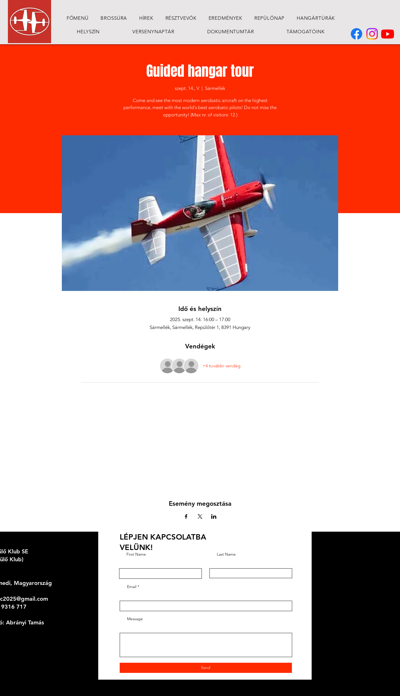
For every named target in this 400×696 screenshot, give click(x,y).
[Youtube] (387, 33)
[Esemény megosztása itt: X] (200, 516)
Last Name (226, 554)
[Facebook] (356, 33)
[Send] (206, 668)
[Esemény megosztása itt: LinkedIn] (214, 516)
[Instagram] (372, 33)
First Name (136, 554)
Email (131, 587)
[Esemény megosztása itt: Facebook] (186, 516)
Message (135, 619)
